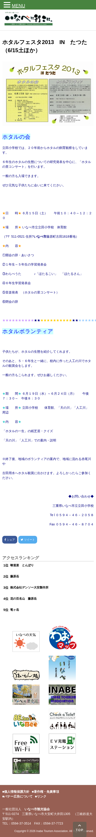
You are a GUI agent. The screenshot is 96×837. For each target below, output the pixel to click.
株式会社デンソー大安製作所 (29, 587)
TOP (80, 828)
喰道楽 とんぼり (22, 565)
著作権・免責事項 (46, 791)
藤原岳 (14, 576)
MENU (18, 5)
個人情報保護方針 (16, 791)
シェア (10, 539)
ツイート (28, 539)
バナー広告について (18, 796)
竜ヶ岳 (14, 609)
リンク (41, 796)
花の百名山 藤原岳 (23, 598)
